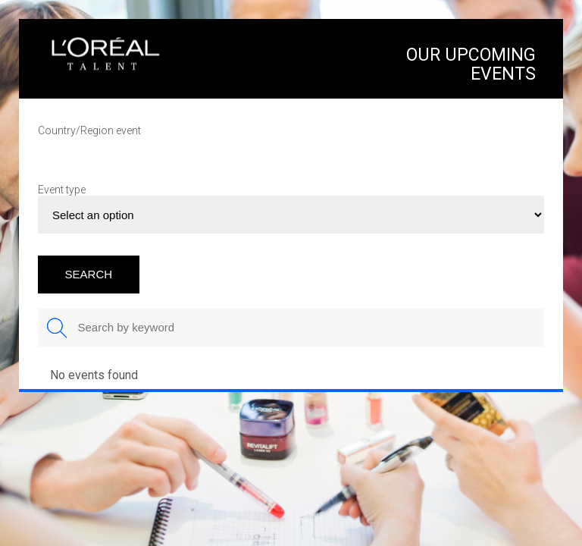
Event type (62, 190)
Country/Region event (89, 130)
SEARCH (89, 274)
